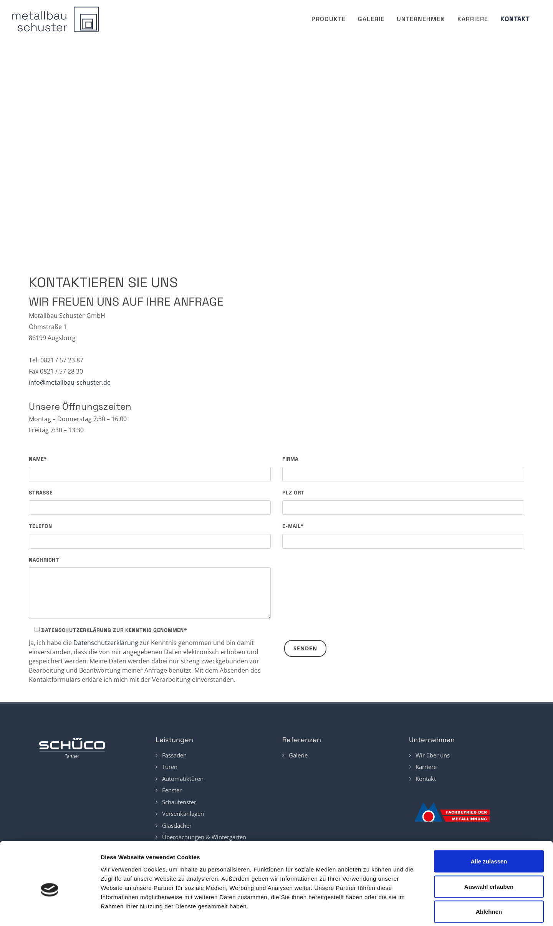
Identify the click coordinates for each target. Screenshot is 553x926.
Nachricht (44, 560)
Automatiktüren (183, 778)
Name (38, 459)
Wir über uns (433, 755)
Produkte (328, 19)
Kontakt (515, 19)
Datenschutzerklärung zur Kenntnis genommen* (111, 630)
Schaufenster (179, 802)
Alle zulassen (488, 825)
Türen (169, 767)
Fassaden (174, 755)
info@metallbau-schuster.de (70, 382)
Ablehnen (489, 875)
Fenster (172, 790)
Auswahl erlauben (488, 850)
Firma (290, 459)
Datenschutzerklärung (105, 642)
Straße (41, 492)
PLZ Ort (293, 492)
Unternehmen (421, 19)
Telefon (40, 526)
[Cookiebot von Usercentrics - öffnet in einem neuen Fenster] (49, 911)
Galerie (371, 19)
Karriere (472, 19)
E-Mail (293, 526)
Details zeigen (437, 911)
